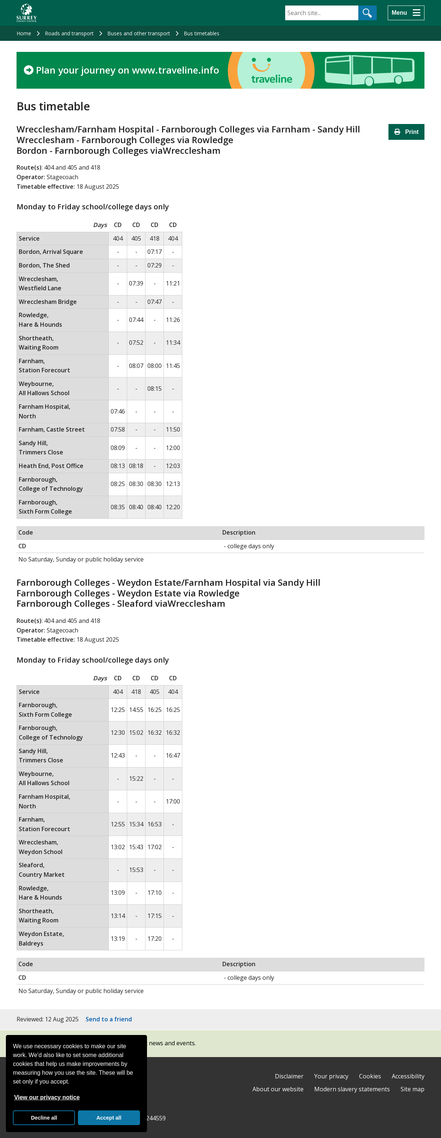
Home (24, 33)
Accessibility (408, 1076)
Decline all (44, 1118)
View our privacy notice (46, 1097)
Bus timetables (201, 33)
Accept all (108, 1118)
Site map (412, 1089)
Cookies (370, 1076)
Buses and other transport (138, 33)
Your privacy (331, 1076)
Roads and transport (69, 33)
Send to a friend (109, 1019)
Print (406, 132)
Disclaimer (289, 1076)
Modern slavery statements (352, 1089)
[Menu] (406, 13)
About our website (278, 1089)
